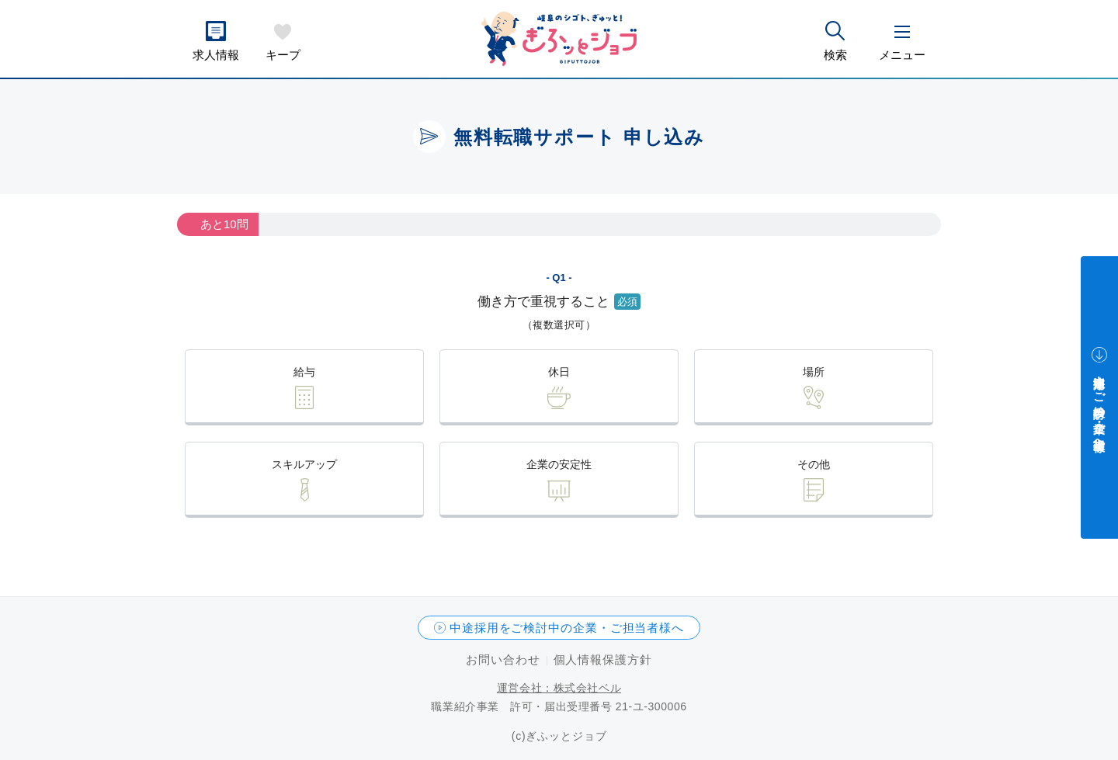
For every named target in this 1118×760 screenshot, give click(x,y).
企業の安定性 (559, 464)
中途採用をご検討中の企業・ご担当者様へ (567, 627)
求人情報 (216, 55)
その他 (813, 464)
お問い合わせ (503, 659)
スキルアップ (304, 464)
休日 (559, 372)
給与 (304, 372)
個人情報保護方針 (603, 659)
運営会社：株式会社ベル (559, 688)
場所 (814, 372)
